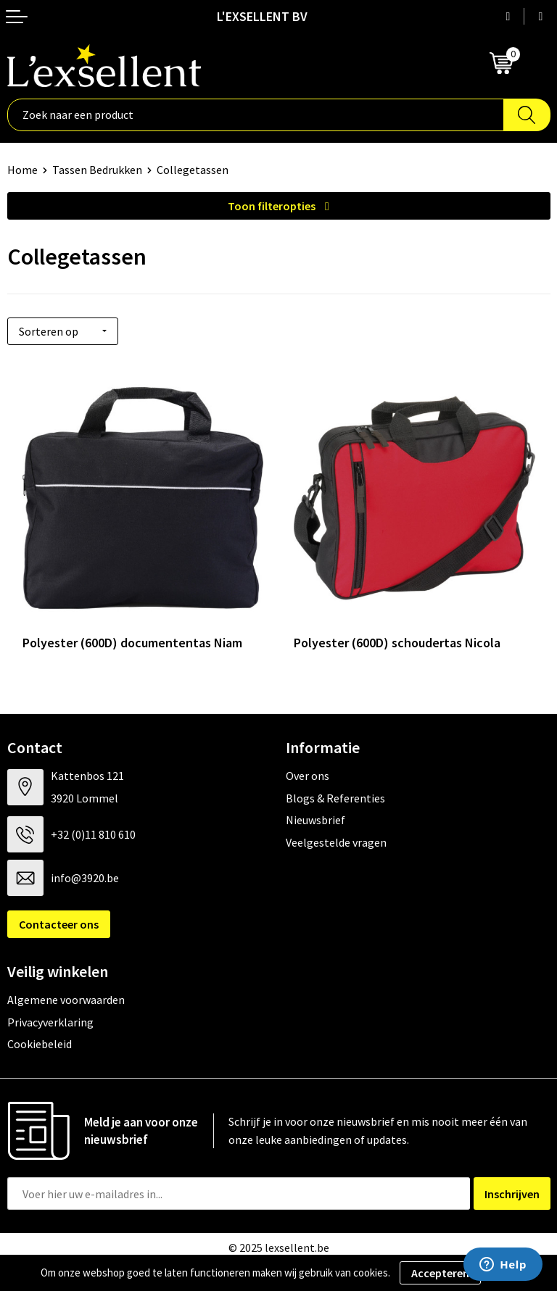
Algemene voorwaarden (66, 999)
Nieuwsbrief (315, 820)
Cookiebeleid (39, 1044)
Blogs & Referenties (335, 798)
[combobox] (255, 115)
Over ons (307, 775)
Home (22, 169)
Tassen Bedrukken (97, 169)
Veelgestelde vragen (336, 842)
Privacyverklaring (50, 1022)
